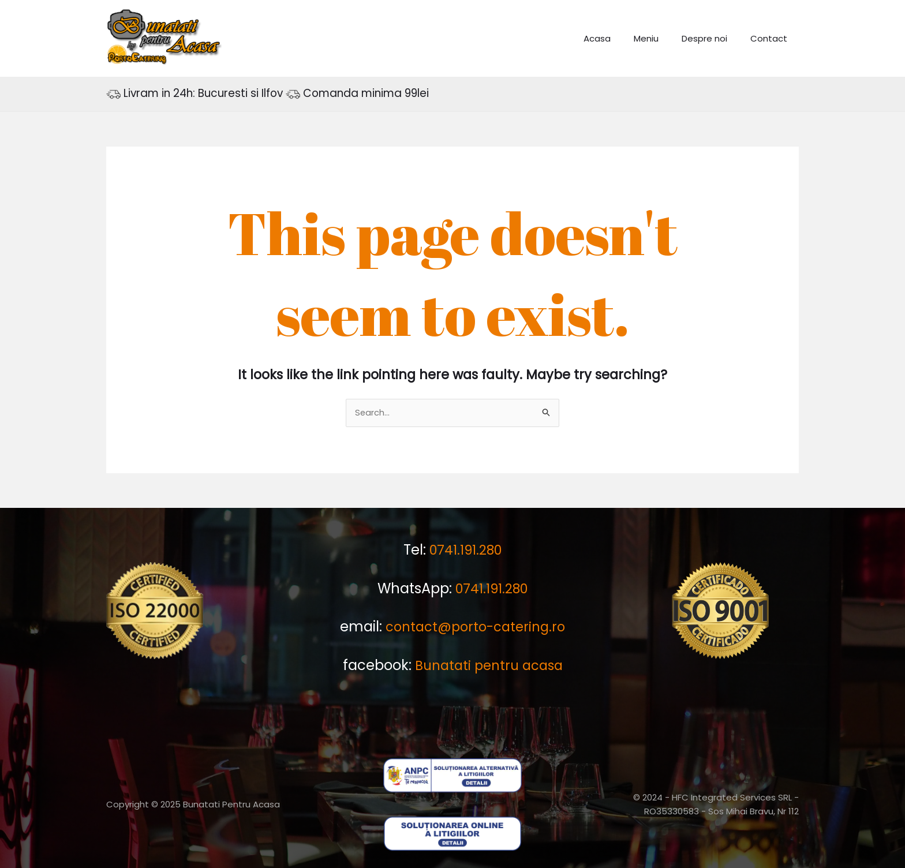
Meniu (660, 38)
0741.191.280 (466, 550)
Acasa (617, 38)
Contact (771, 38)
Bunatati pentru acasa (489, 664)
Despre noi (713, 38)
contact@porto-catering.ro (475, 626)
